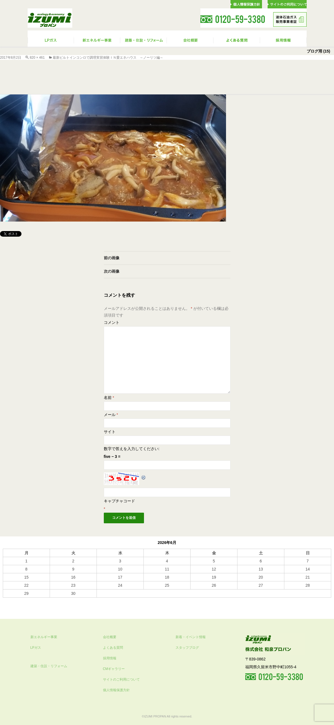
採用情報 (109, 658)
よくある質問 (113, 648)
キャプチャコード (119, 501)
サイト (110, 431)
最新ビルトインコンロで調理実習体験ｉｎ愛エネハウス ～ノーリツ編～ (108, 58)
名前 (109, 397)
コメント (111, 322)
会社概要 (109, 637)
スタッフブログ (187, 648)
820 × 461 (37, 58)
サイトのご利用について (121, 679)
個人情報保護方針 (116, 690)
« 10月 (8, 600)
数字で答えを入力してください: (132, 448)
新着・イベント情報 (191, 637)
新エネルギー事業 (43, 637)
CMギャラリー (114, 669)
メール (111, 414)
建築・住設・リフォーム (48, 666)
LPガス (35, 648)
